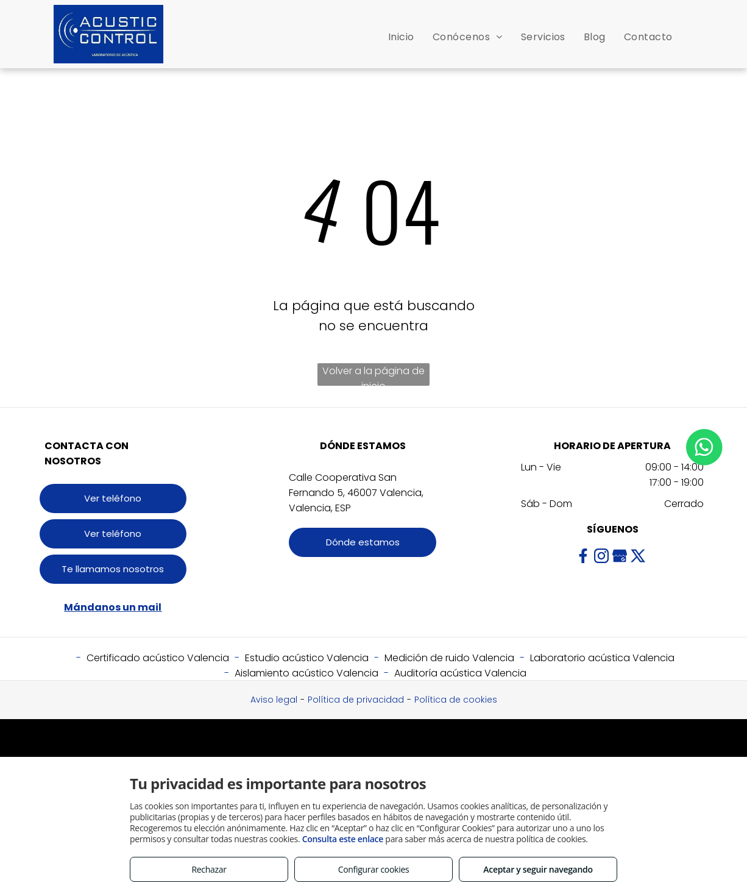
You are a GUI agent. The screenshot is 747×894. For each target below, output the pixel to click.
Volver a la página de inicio (373, 375)
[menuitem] (401, 37)
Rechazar (208, 869)
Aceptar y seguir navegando (537, 869)
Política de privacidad (356, 700)
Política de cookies (455, 700)
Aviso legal (273, 700)
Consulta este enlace (342, 839)
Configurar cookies (373, 869)
